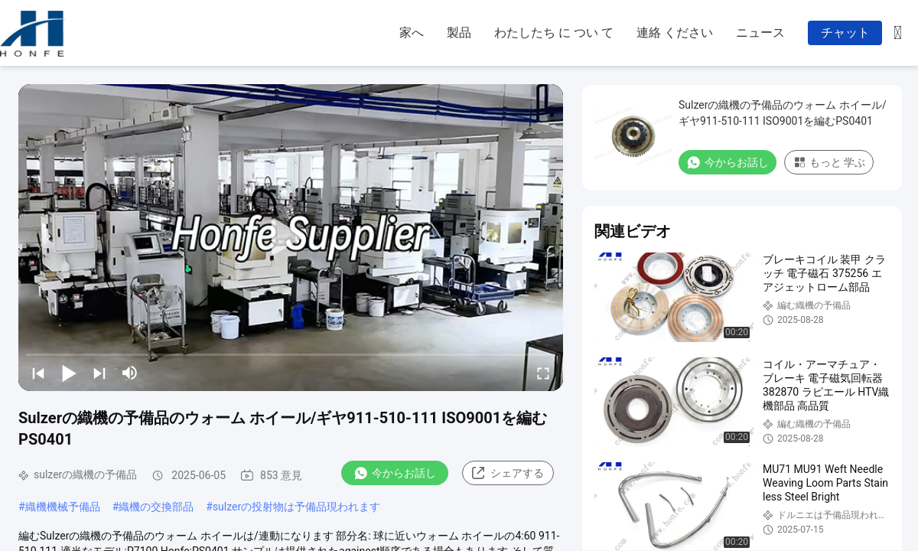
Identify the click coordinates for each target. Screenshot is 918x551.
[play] (291, 237)
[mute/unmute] (130, 372)
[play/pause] (69, 372)
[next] (99, 372)
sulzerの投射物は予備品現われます (296, 506)
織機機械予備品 (62, 506)
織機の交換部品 (156, 506)
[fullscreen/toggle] (543, 372)
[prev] (38, 372)
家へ (411, 32)
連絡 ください (674, 32)
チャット (845, 32)
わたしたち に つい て (554, 32)
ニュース (760, 32)
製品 (459, 32)
